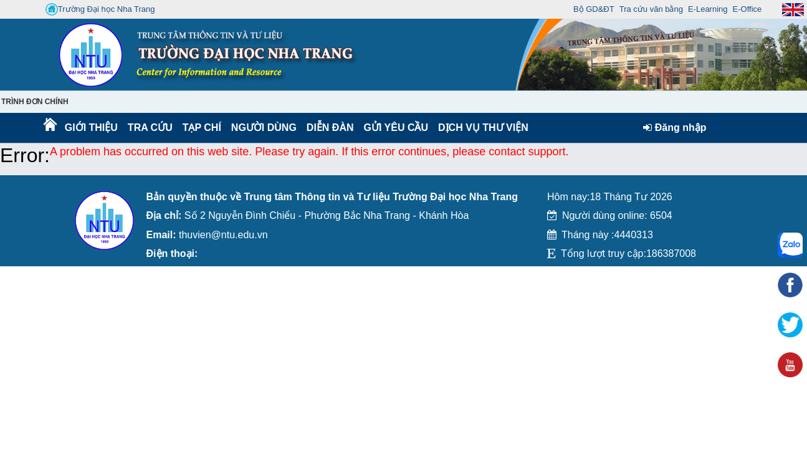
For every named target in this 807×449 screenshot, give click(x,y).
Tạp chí (202, 127)
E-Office (747, 9)
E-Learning (708, 9)
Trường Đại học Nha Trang (100, 9)
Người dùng (262, 127)
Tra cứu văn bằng (651, 9)
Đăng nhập (674, 127)
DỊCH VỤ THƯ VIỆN (480, 127)
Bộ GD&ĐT (593, 9)
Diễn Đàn (330, 127)
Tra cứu (150, 127)
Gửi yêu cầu (396, 127)
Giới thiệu (91, 127)
